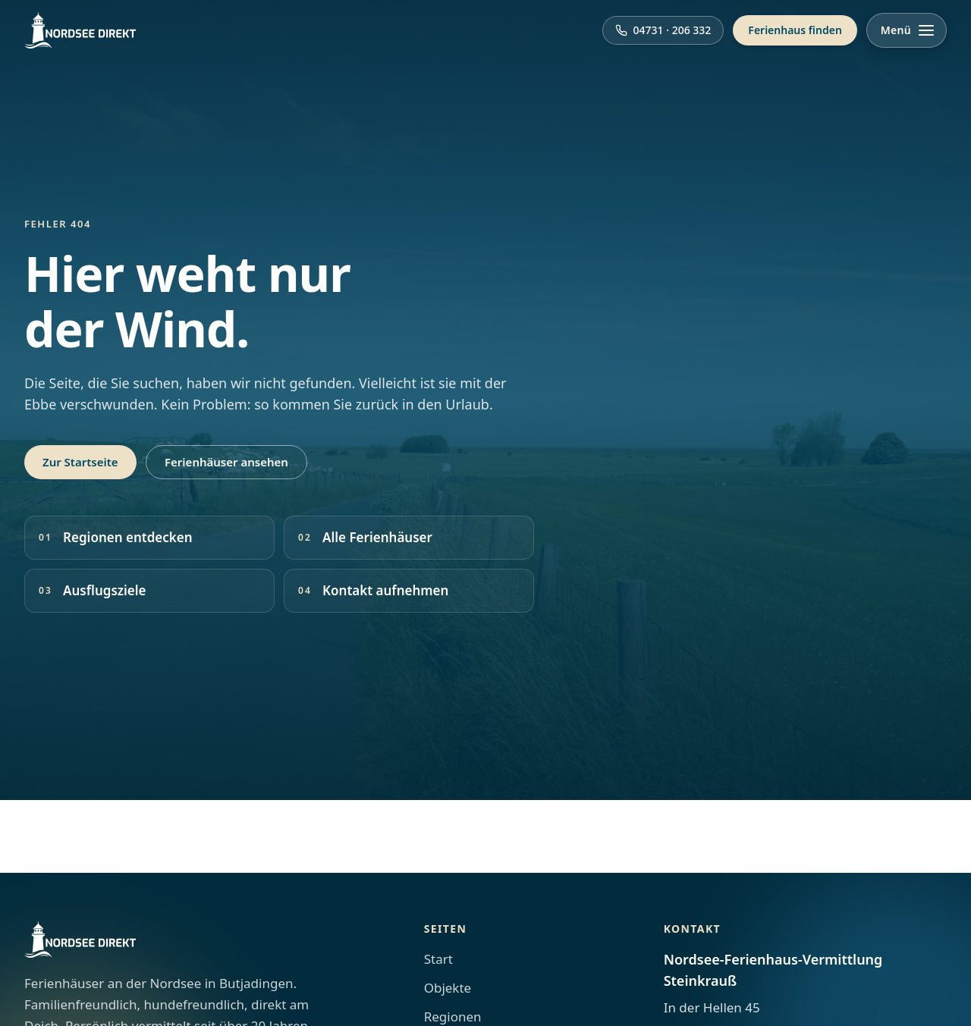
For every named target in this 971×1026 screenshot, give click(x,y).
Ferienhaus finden (794, 30)
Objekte (448, 987)
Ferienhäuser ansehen (226, 461)
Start (438, 959)
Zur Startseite (80, 461)
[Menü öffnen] (906, 30)
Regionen (453, 1016)
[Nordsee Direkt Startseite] (80, 30)
